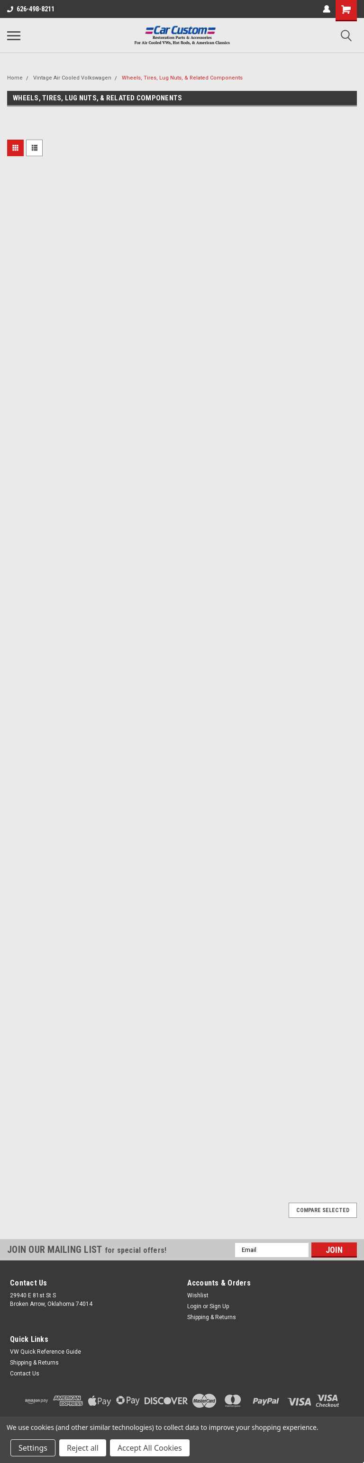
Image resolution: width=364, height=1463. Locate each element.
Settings (32, 1448)
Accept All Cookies (150, 1448)
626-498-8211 (31, 9)
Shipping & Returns (211, 1317)
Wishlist (198, 1295)
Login (194, 1306)
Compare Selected (322, 1210)
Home (15, 78)
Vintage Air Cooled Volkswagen (72, 78)
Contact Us (24, 1373)
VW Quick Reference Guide (45, 1351)
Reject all (83, 1448)
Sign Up (219, 1306)
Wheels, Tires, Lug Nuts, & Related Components (182, 78)
